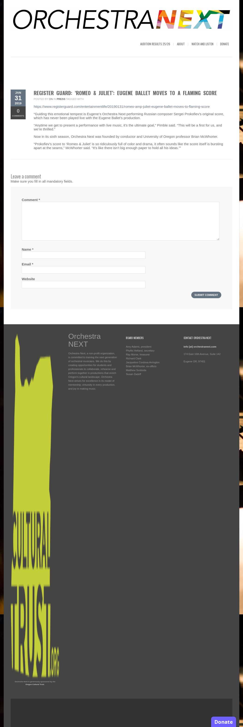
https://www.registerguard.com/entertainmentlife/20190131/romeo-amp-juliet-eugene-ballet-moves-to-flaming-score (122, 106)
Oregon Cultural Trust (34, 684)
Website (28, 279)
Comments (18, 112)
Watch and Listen (202, 44)
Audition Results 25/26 (155, 44)
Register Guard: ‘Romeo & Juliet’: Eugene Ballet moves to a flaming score (125, 92)
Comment (31, 200)
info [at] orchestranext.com (200, 346)
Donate (224, 44)
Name (27, 249)
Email (27, 264)
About (181, 44)
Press (61, 99)
